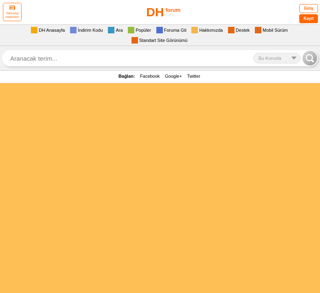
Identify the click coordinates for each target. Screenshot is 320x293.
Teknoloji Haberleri (12, 12)
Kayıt (308, 18)
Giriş (308, 8)
